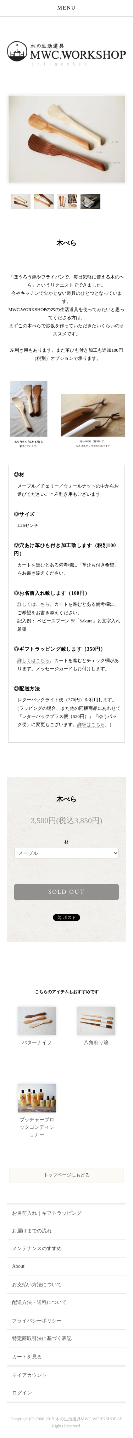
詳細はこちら (91, 724)
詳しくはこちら (33, 604)
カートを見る (27, 1356)
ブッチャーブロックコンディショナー (37, 1127)
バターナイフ (37, 1042)
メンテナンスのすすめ (37, 1248)
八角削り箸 (96, 1042)
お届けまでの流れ (32, 1230)
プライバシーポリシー (37, 1320)
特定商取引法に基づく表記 (42, 1338)
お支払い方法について (37, 1284)
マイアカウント (29, 1375)
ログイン (22, 1393)
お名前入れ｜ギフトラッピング (47, 1213)
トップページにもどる (67, 1175)
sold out (66, 892)
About (18, 1266)
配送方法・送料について (39, 1302)
